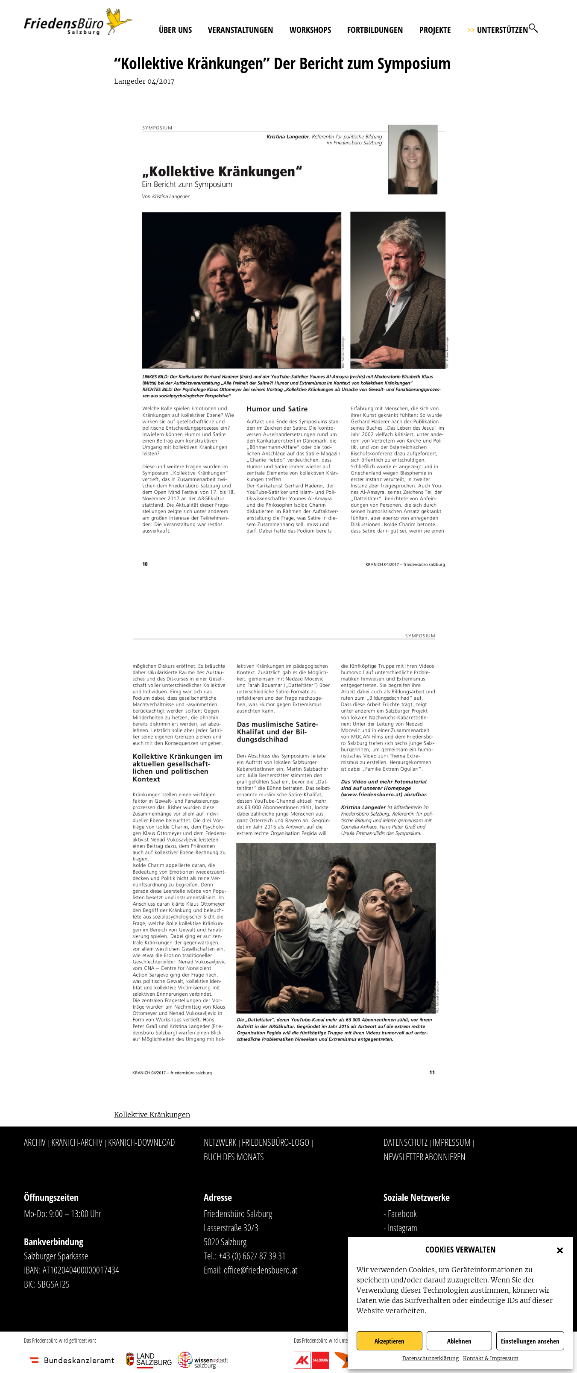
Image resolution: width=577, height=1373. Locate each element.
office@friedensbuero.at (260, 1269)
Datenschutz (406, 1141)
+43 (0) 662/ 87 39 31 (252, 1255)
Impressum (452, 1141)
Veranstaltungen (240, 29)
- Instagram (400, 1227)
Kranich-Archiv (77, 1141)
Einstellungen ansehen (530, 1341)
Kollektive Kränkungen (152, 1114)
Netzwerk (220, 1141)
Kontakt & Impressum (490, 1358)
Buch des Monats (234, 1156)
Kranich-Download (141, 1141)
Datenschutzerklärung (430, 1358)
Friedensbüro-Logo (275, 1141)
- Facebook (400, 1213)
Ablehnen (459, 1341)
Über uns (175, 29)
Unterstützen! (498, 29)
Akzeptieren (389, 1341)
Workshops (310, 29)
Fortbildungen (375, 29)
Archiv (35, 1141)
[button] (560, 1249)
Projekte (435, 29)
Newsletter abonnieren (425, 1156)
